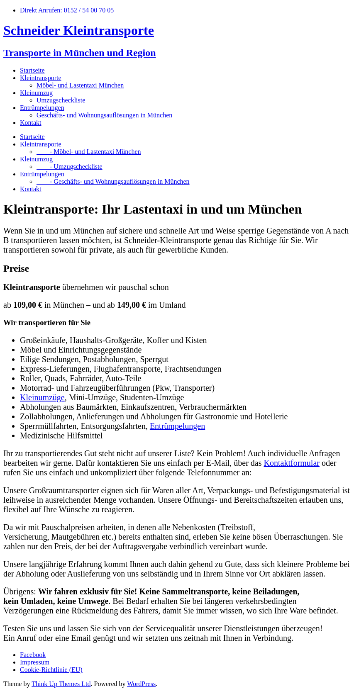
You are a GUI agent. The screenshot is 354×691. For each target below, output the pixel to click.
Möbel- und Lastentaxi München (80, 85)
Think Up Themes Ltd (61, 683)
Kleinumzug (36, 92)
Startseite (32, 70)
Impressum (34, 662)
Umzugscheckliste (61, 100)
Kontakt (31, 122)
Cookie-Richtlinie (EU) (51, 669)
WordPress (141, 683)
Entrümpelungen (42, 107)
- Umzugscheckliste (70, 166)
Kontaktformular (292, 462)
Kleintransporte (40, 77)
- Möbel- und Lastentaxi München (89, 151)
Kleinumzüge (42, 397)
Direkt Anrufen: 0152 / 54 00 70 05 (67, 10)
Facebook (33, 654)
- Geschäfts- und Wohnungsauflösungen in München (113, 181)
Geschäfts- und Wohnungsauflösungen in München (104, 115)
